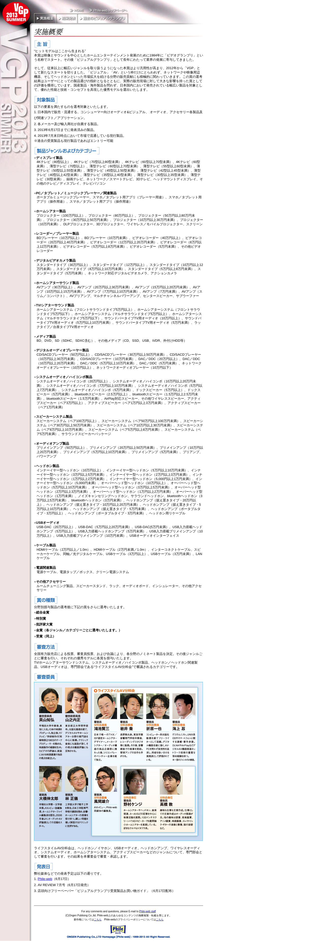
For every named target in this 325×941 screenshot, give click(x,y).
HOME (77, 10)
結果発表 (66, 18)
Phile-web (45, 879)
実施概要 (45, 18)
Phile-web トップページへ (107, 10)
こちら (98, 919)
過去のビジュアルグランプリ (102, 18)
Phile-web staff (147, 911)
